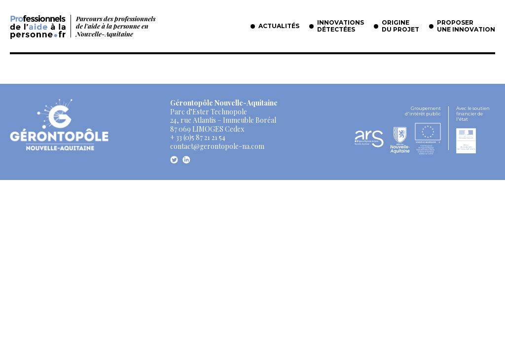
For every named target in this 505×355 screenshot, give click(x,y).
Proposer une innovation (466, 26)
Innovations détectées (340, 26)
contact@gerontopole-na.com (217, 146)
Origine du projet (400, 26)
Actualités (278, 26)
